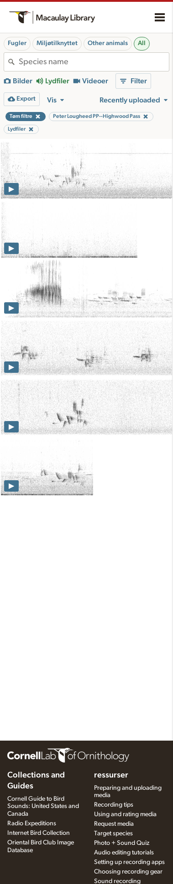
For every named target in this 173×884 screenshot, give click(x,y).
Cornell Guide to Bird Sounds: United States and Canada (43, 807)
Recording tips (113, 805)
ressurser (111, 775)
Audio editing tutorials (124, 852)
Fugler (17, 43)
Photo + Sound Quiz (121, 843)
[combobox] (94, 62)
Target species (113, 833)
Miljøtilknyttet (57, 43)
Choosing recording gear (128, 872)
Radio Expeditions (31, 823)
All (142, 43)
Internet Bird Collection (38, 833)
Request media (114, 824)
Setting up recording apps (129, 862)
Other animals (108, 43)
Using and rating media (125, 814)
